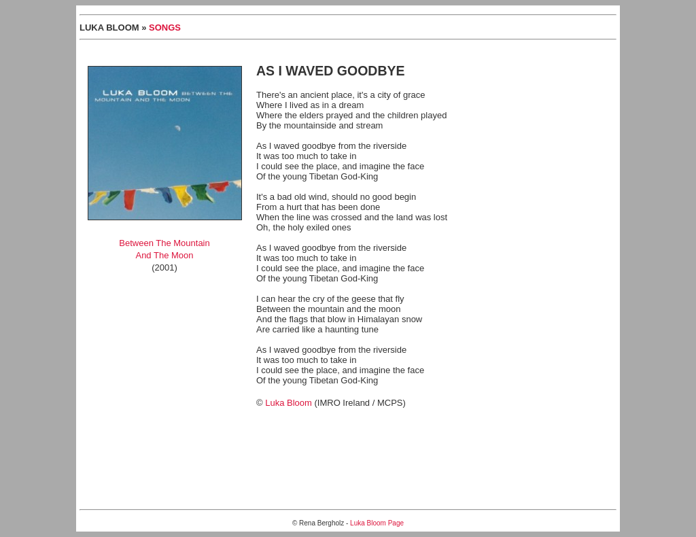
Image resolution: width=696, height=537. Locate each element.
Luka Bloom (288, 403)
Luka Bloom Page (377, 523)
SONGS (165, 27)
